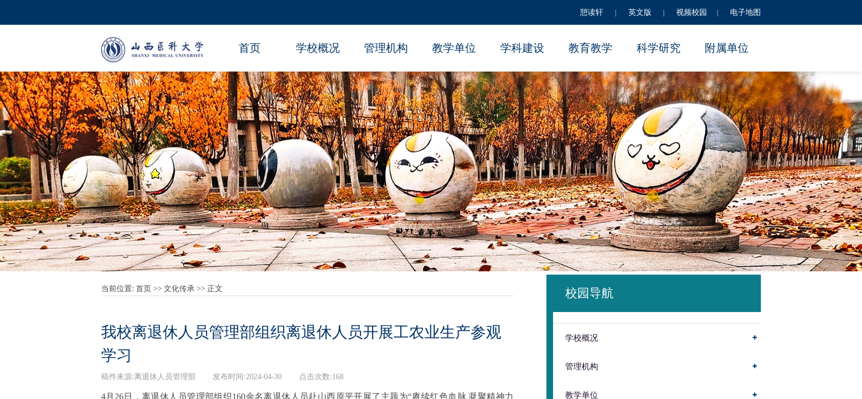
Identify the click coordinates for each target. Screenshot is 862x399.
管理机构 (386, 48)
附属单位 (727, 48)
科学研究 (659, 48)
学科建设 (522, 48)
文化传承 (179, 289)
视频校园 (691, 12)
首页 (250, 48)
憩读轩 (591, 12)
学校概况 (318, 48)
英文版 (639, 12)
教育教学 (590, 48)
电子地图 (745, 12)
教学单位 (454, 48)
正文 (215, 289)
